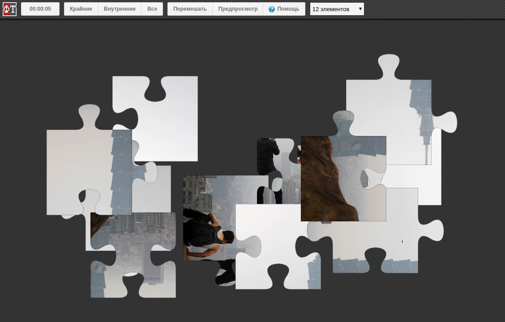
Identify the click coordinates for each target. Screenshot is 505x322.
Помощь (288, 9)
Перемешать (190, 9)
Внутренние (120, 9)
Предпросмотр (238, 9)
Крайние (81, 9)
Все (152, 9)
